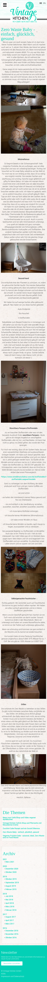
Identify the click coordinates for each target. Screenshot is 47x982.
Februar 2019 (10, 889)
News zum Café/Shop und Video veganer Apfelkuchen (19, 818)
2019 (5, 876)
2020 (5, 866)
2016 (5, 928)
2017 (5, 914)
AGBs (3, 973)
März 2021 (9, 862)
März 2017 (9, 923)
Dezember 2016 (11, 930)
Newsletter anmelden (11, 963)
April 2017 (9, 920)
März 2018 (9, 906)
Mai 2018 (9, 899)
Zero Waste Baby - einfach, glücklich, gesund (21, 832)
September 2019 (12, 882)
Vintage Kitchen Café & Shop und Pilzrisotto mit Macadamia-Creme (22, 824)
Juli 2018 (9, 896)
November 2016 (11, 934)
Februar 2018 (10, 910)
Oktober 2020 (10, 872)
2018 (5, 893)
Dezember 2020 (11, 868)
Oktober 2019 (10, 879)
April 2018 (9, 903)
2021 (5, 859)
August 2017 (10, 917)
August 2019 (10, 886)
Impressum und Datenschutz (12, 976)
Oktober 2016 (10, 937)
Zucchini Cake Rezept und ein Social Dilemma (21, 828)
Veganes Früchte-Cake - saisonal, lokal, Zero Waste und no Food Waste (23, 836)
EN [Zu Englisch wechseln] (44, 3)
